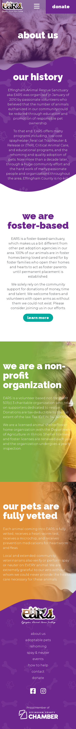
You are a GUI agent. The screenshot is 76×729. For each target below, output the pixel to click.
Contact (38, 671)
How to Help (38, 665)
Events (38, 659)
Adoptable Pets (38, 640)
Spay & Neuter (38, 653)
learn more (38, 317)
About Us (38, 634)
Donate (61, 6)
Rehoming (38, 646)
